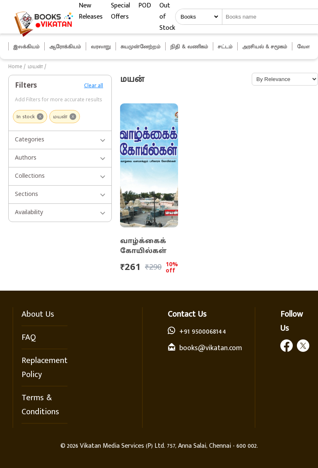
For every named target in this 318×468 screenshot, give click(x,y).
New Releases (91, 11)
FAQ (29, 337)
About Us (38, 314)
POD (144, 5)
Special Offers (120, 11)
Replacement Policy (44, 367)
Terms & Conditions (40, 405)
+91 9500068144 (202, 331)
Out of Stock (167, 16)
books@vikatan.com (210, 348)
